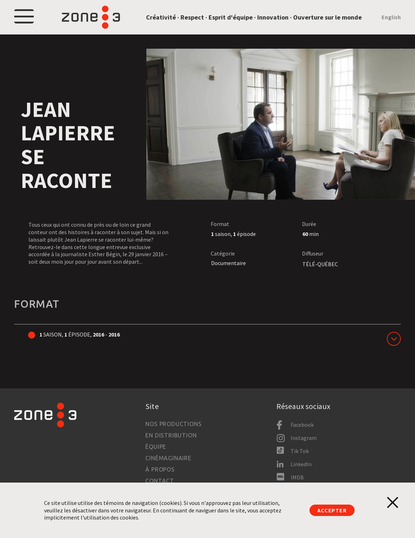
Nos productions (173, 424)
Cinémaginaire (168, 458)
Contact (159, 481)
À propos (159, 469)
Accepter (331, 510)
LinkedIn (301, 464)
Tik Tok (300, 450)
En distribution (170, 435)
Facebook (302, 424)
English (391, 17)
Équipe (155, 446)
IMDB (297, 477)
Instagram (304, 437)
